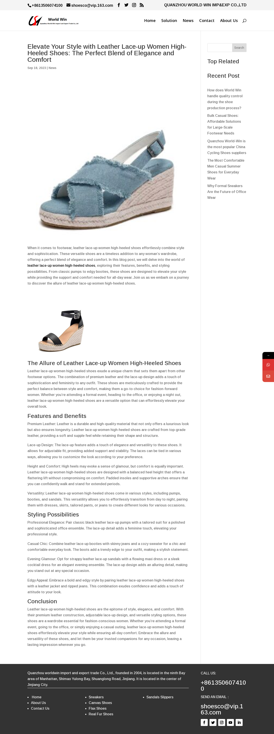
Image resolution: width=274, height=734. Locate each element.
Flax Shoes (98, 708)
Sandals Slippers (160, 697)
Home (150, 21)
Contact (206, 21)
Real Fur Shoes (101, 714)
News (188, 21)
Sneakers (96, 697)
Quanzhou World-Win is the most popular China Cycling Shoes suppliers (226, 147)
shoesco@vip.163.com (222, 709)
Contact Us (40, 708)
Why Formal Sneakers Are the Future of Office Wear (226, 191)
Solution (169, 21)
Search (239, 47)
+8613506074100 (223, 685)
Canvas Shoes (100, 703)
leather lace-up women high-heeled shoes (61, 265)
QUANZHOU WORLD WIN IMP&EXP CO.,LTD (205, 5)
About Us (229, 21)
